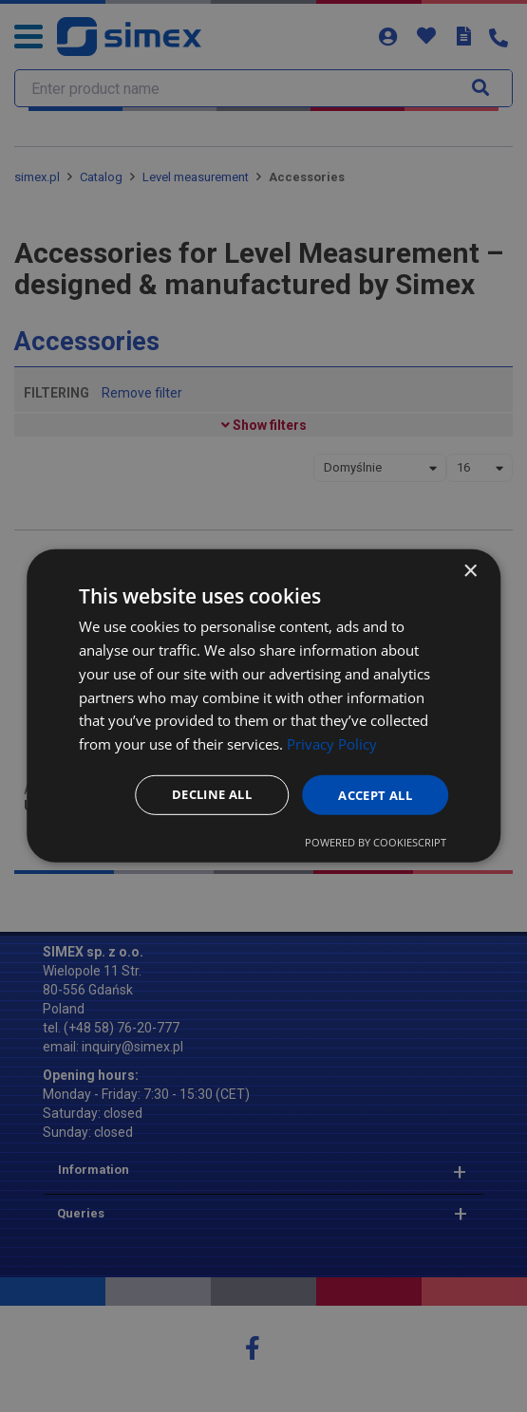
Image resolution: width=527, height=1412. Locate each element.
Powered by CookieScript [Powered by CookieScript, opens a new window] (375, 843)
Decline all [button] (199, 795)
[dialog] (264, 706)
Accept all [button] (370, 795)
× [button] (469, 571)
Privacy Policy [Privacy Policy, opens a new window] (332, 743)
